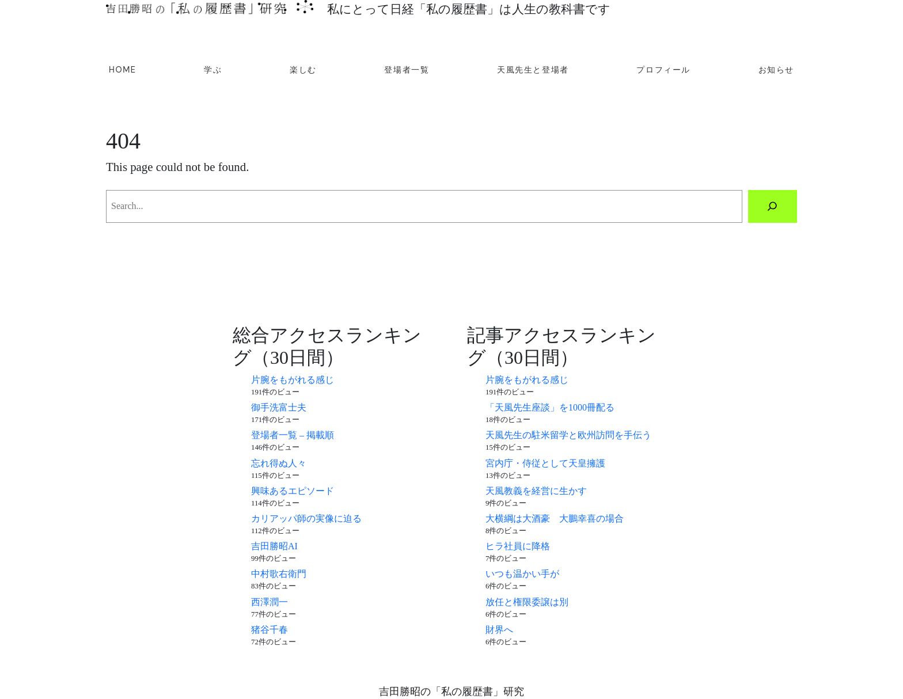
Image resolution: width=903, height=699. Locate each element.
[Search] (772, 206)
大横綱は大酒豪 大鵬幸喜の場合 (554, 518)
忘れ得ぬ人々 (278, 463)
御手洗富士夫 (278, 407)
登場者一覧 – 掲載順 (292, 435)
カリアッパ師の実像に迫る (306, 518)
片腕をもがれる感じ (292, 380)
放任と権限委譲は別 (526, 602)
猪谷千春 (269, 630)
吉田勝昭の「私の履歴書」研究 (451, 691)
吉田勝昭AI (274, 546)
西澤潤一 (269, 602)
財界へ (499, 630)
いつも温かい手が (522, 574)
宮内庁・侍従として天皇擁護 (545, 463)
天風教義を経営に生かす (536, 491)
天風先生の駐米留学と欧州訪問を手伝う (568, 435)
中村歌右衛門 (278, 574)
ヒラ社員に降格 (517, 546)
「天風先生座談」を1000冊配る (549, 407)
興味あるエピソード (292, 491)
